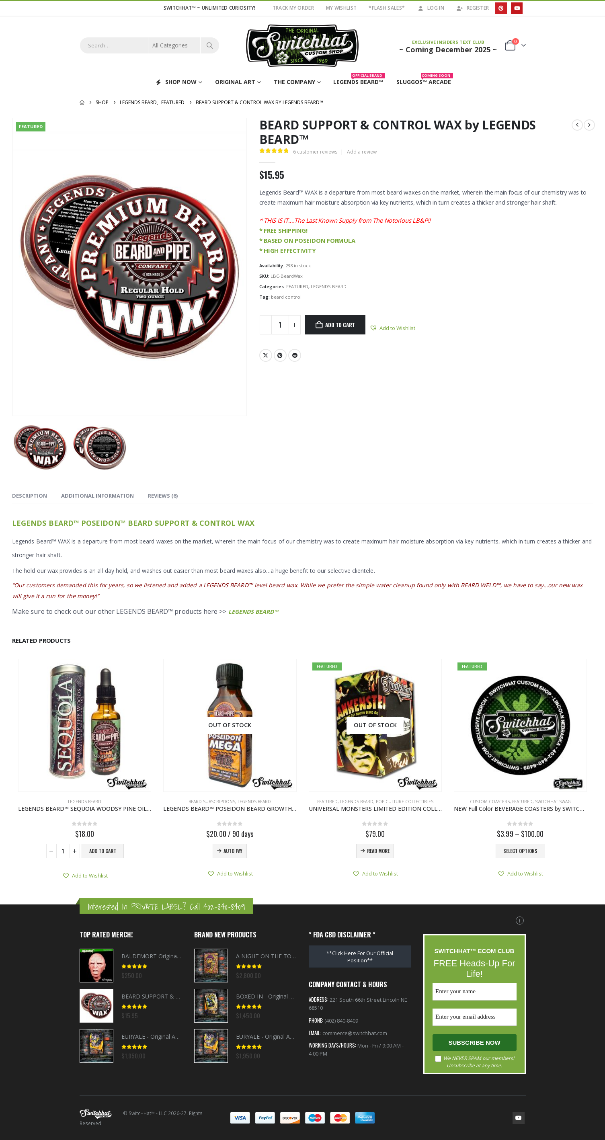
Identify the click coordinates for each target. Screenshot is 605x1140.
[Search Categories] (174, 45)
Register (472, 7)
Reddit (294, 355)
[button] (392, 328)
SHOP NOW (176, 82)
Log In (430, 7)
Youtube (519, 1118)
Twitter (265, 355)
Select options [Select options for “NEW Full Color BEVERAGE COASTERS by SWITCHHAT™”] (520, 850)
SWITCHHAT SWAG (553, 801)
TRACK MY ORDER (293, 7)
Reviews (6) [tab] (163, 495)
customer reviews (315, 151)
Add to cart (340, 325)
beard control (286, 297)
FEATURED (297, 286)
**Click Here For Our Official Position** (359, 956)
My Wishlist (341, 7)
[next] (589, 125)
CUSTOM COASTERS (490, 801)
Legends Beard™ (359, 80)
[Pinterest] (501, 8)
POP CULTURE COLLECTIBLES (404, 801)
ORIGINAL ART (235, 82)
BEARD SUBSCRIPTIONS (212, 801)
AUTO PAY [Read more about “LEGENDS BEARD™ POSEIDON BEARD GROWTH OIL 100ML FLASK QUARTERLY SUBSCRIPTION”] (233, 850)
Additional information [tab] (97, 495)
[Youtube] (517, 8)
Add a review (362, 151)
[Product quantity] (280, 324)
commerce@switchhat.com (354, 1034)
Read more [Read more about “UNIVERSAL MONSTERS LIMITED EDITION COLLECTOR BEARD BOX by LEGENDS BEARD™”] (378, 850)
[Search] (210, 45)
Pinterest (280, 355)
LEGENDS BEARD (329, 286)
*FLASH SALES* (387, 7)
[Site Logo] (302, 46)
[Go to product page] (84, 725)
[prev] (577, 125)
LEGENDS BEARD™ (253, 611)
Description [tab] (29, 495)
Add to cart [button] (102, 850)
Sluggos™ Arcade (424, 80)
